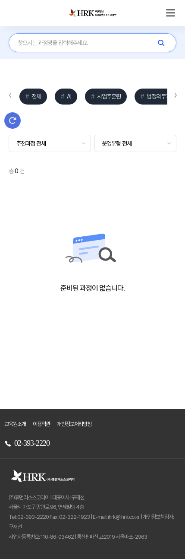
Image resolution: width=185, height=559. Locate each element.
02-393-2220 (27, 443)
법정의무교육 (160, 96)
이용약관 (41, 424)
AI (68, 96)
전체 (35, 96)
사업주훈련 (108, 96)
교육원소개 (15, 424)
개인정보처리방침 (74, 424)
